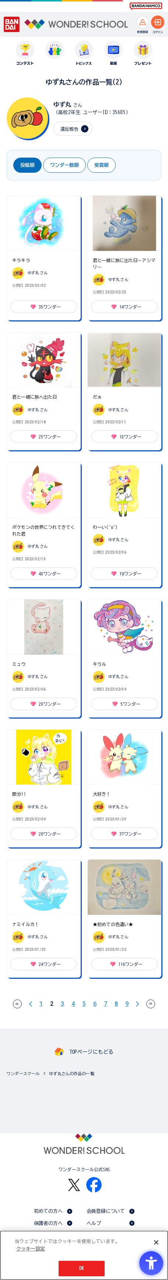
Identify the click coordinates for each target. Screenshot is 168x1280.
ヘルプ (94, 1223)
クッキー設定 (30, 1248)
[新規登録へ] (142, 22)
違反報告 (69, 129)
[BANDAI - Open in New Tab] (12, 24)
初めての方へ (48, 1211)
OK (81, 1268)
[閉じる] (156, 1242)
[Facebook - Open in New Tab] (94, 1185)
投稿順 (27, 165)
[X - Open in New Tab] (74, 1185)
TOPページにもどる (91, 1051)
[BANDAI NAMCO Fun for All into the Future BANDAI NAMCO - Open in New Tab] (146, 6)
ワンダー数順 (64, 165)
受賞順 (101, 165)
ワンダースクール (23, 1073)
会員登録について (106, 1211)
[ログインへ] (157, 22)
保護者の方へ (48, 1223)
